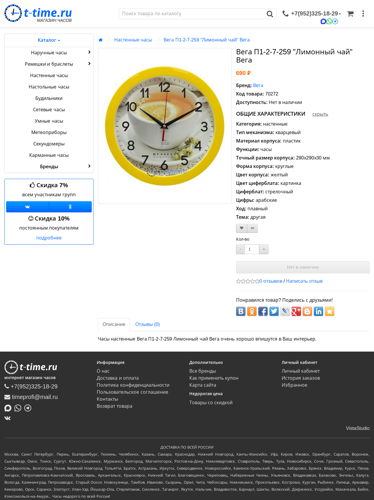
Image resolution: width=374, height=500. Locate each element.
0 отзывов (270, 281)
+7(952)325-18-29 (31, 386)
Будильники (49, 98)
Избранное (294, 385)
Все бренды (202, 371)
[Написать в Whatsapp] (19, 407)
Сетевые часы (49, 109)
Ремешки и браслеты (58, 64)
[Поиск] (191, 13)
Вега (258, 85)
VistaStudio (358, 428)
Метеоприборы (49, 132)
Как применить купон (214, 378)
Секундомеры (49, 143)
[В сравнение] (252, 228)
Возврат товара (114, 406)
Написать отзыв (304, 281)
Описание (114, 324)
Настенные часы (49, 75)
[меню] (363, 13)
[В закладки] (241, 228)
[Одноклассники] (70, 206)
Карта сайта (202, 385)
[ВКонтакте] (8, 418)
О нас (103, 371)
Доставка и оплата (118, 378)
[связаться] (312, 13)
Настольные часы (49, 86)
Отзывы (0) (147, 324)
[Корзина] (350, 13)
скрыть (320, 114)
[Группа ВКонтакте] (27, 206)
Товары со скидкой (211, 402)
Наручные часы (61, 52)
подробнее (49, 237)
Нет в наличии (303, 267)
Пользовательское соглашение (132, 392)
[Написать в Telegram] (29, 407)
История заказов (301, 378)
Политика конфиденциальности (133, 385)
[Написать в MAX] (9, 407)
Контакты (107, 399)
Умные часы (49, 121)
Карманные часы (48, 155)
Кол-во (243, 239)
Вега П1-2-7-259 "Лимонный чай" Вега (207, 39)
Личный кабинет (301, 371)
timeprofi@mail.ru (31, 397)
